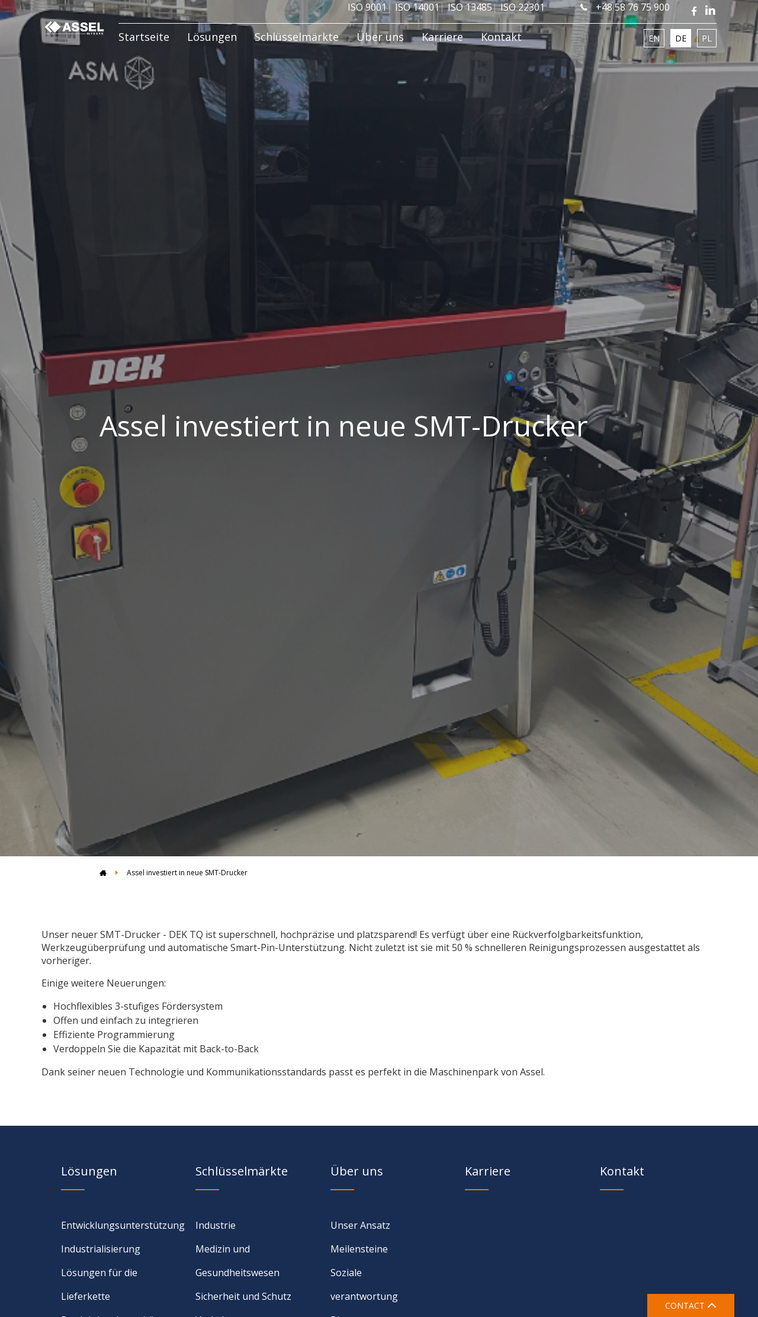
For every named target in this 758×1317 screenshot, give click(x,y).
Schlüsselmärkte (297, 37)
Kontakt (501, 37)
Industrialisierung (100, 1248)
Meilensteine (359, 1248)
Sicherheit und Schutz (243, 1296)
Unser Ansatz (360, 1225)
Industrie (215, 1225)
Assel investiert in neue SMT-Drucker (187, 873)
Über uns (380, 37)
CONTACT (691, 1305)
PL (707, 38)
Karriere (442, 37)
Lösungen (212, 37)
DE (680, 38)
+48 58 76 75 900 (625, 7)
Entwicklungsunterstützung (123, 1225)
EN (654, 38)
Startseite (143, 37)
